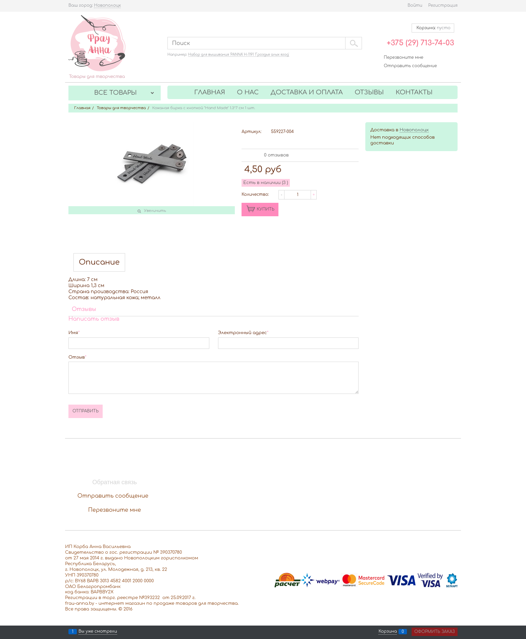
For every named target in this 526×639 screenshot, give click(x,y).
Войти (415, 5)
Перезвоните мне (403, 57)
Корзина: (433, 28)
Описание (99, 262)
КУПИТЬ (265, 209)
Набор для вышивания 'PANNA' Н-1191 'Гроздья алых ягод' (238, 54)
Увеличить (155, 211)
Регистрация (443, 5)
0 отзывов (276, 155)
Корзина (387, 631)
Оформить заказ (434, 631)
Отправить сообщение (410, 65)
